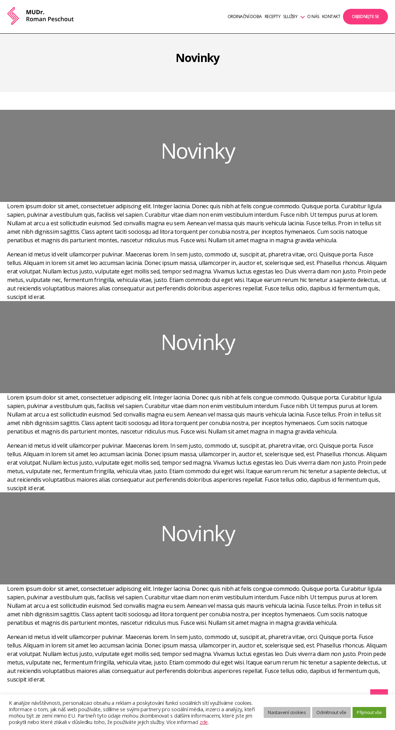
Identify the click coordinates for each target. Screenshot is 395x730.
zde (204, 721)
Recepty (273, 16)
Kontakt (331, 16)
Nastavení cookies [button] (287, 712)
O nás (313, 16)
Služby (290, 16)
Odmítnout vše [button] (331, 712)
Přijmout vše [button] (369, 712)
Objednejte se (365, 16)
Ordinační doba (245, 16)
